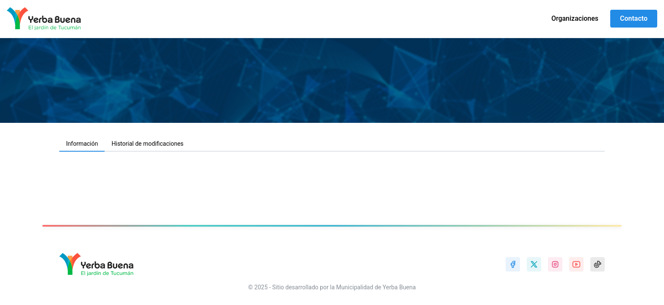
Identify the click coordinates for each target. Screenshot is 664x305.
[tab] (82, 144)
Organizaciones (574, 18)
